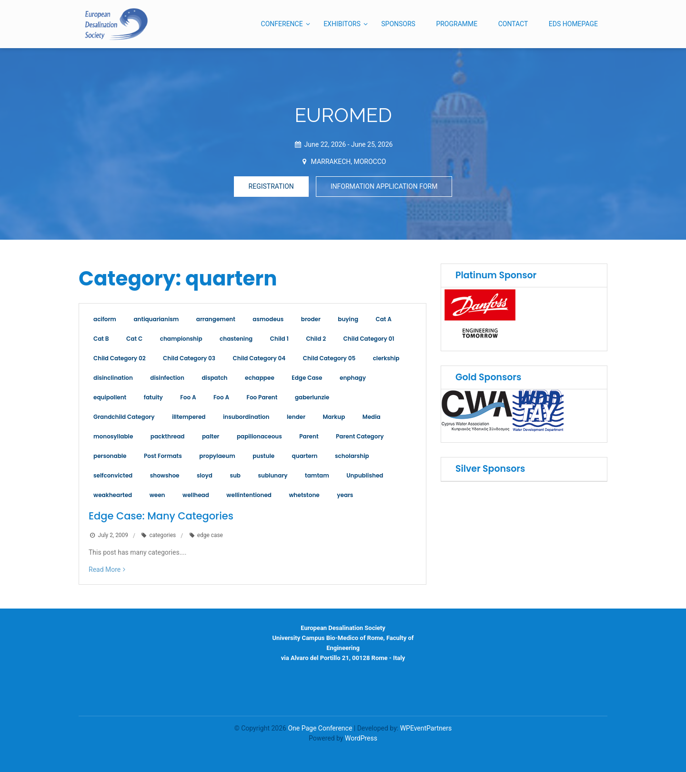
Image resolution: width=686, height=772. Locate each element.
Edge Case (307, 378)
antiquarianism (156, 319)
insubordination (246, 417)
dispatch (214, 378)
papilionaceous (259, 436)
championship (181, 339)
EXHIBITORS (342, 24)
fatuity (153, 397)
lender (296, 417)
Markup (334, 417)
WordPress (361, 738)
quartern (305, 456)
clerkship (386, 358)
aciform (104, 319)
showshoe (165, 475)
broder (311, 319)
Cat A (384, 319)
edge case (210, 535)
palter (211, 436)
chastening (236, 339)
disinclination (113, 378)
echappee (259, 378)
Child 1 (279, 339)
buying (348, 319)
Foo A (188, 397)
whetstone (304, 495)
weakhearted (112, 495)
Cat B (101, 339)
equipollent (109, 397)
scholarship (352, 456)
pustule (263, 456)
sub (235, 475)
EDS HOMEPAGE (573, 24)
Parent (308, 436)
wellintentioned (249, 495)
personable (110, 456)
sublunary (272, 475)
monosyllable (113, 436)
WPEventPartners (426, 728)
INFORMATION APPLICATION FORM (384, 186)
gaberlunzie (312, 397)
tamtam (317, 475)
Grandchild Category (123, 417)
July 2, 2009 (113, 535)
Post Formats (163, 456)
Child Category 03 (189, 358)
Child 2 (316, 339)
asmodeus (267, 319)
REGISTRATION (271, 186)
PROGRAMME (456, 24)
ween (157, 495)
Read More (105, 570)
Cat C (134, 339)
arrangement (215, 319)
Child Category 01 (368, 339)
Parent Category (359, 436)
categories (162, 535)
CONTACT (513, 24)
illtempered (189, 417)
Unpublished (364, 475)
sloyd (204, 475)
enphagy (353, 378)
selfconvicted (112, 475)
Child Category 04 (259, 358)
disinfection (167, 378)
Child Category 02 (119, 358)
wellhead (195, 495)
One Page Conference (320, 728)
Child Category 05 (329, 358)
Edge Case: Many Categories (161, 516)
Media (372, 417)
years (345, 495)
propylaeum (217, 456)
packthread (168, 436)
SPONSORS (398, 24)
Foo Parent (262, 397)
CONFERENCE (282, 24)
